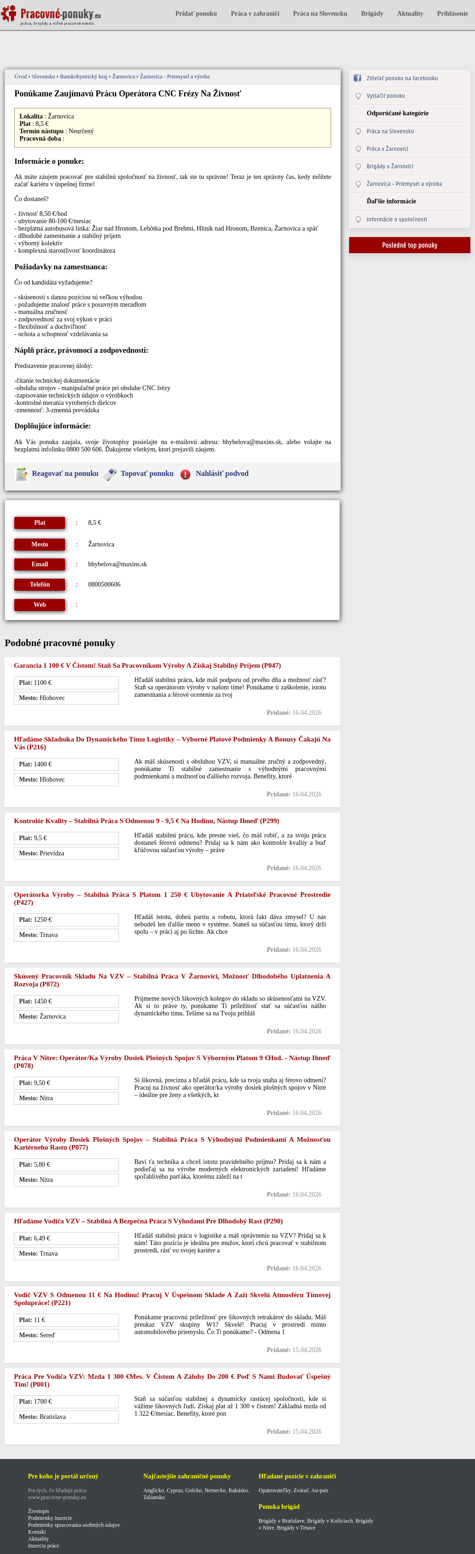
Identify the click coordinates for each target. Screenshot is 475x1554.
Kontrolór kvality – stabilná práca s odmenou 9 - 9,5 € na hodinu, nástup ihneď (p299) (146, 820)
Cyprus (174, 1490)
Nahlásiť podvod (222, 473)
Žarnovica (125, 76)
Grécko (193, 1490)
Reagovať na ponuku (65, 473)
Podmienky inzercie (50, 1518)
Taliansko (154, 1497)
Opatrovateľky (275, 1490)
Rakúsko (238, 1490)
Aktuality (410, 13)
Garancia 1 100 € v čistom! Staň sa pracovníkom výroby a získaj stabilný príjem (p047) (147, 665)
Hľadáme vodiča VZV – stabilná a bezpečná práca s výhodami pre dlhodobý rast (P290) (148, 1221)
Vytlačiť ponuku (386, 95)
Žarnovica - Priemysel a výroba (175, 76)
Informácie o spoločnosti (397, 219)
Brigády (372, 13)
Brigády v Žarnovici (390, 166)
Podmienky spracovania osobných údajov (74, 1525)
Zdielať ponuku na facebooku (402, 78)
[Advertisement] (168, 45)
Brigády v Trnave (296, 1527)
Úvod (21, 76)
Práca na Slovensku (320, 13)
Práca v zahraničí (255, 13)
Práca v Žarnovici (387, 148)
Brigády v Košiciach (330, 1521)
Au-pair (319, 1490)
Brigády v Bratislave (281, 1521)
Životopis (38, 1511)
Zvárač (301, 1490)
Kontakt (37, 1532)
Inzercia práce (43, 1545)
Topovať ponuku (147, 473)
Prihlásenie (452, 13)
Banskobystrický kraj (84, 76)
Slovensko (44, 76)
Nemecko (215, 1490)
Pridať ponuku (196, 13)
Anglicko (153, 1490)
